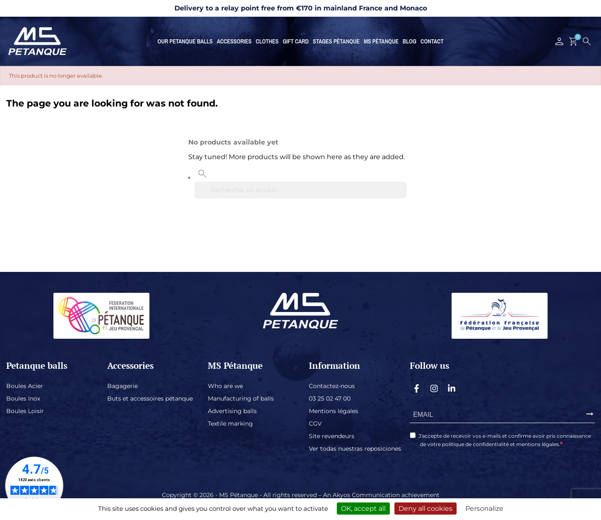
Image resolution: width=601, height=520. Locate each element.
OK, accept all (363, 508)
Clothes (267, 41)
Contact (432, 41)
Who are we (225, 386)
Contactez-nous (332, 386)
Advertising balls (232, 411)
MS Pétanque (381, 41)
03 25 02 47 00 (330, 398)
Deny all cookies (425, 508)
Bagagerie (122, 386)
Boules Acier (24, 386)
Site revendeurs (331, 436)
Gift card (295, 41)
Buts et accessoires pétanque (150, 398)
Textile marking (230, 423)
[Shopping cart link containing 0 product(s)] (573, 41)
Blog (410, 41)
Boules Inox (23, 398)
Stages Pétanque (336, 41)
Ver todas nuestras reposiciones (355, 448)
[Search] (300, 190)
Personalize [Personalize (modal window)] (484, 508)
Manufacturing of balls (241, 398)
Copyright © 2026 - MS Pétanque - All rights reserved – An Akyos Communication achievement (300, 495)
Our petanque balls (184, 41)
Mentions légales (333, 411)
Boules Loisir (25, 411)
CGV (315, 423)
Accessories (234, 41)
